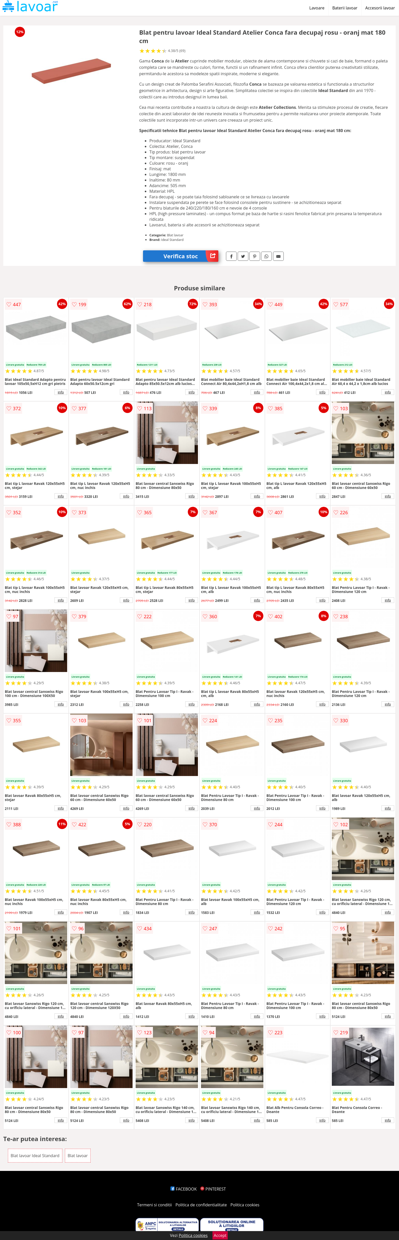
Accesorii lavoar (380, 8)
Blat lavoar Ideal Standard (35, 1155)
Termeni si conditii (154, 1205)
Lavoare (316, 8)
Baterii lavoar (345, 8)
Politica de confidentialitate (201, 1205)
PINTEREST (213, 1189)
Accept (220, 1235)
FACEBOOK (183, 1189)
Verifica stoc (190, 256)
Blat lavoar (78, 1155)
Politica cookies (245, 1205)
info (61, 392)
